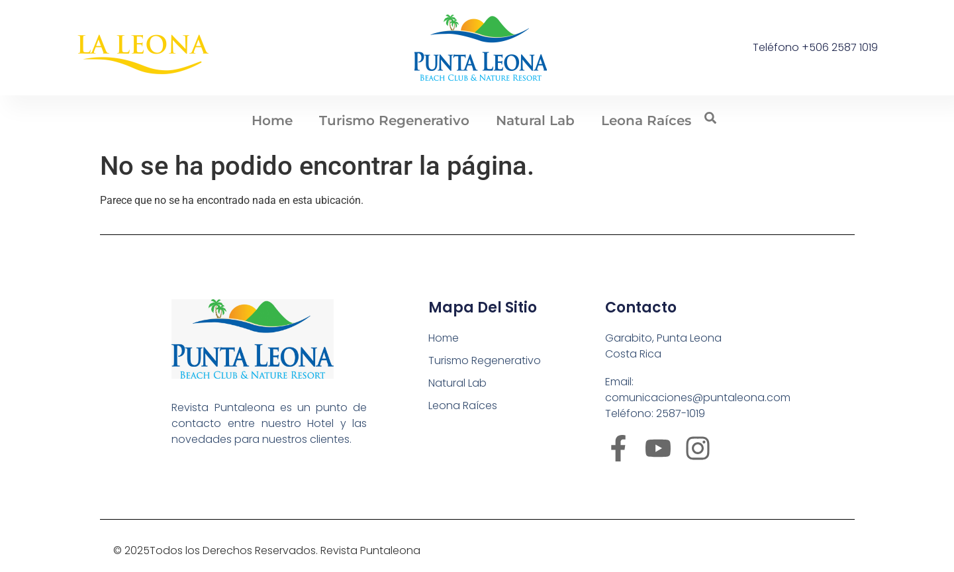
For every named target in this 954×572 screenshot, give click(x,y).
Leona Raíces (646, 120)
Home (272, 120)
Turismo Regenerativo (394, 120)
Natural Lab (535, 120)
